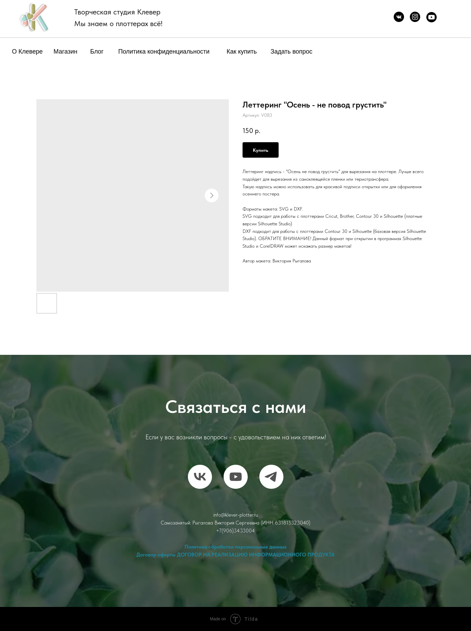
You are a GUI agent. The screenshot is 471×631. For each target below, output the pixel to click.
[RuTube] (236, 477)
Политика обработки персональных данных (235, 547)
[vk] (200, 477)
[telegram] (271, 477)
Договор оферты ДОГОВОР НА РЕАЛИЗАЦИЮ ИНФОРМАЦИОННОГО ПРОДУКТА (235, 555)
